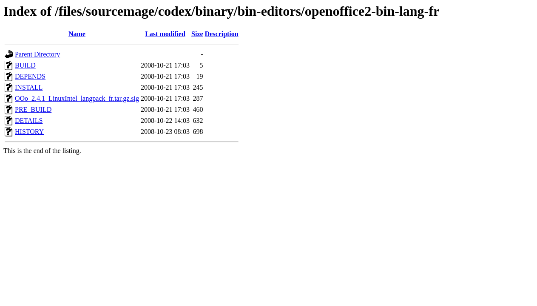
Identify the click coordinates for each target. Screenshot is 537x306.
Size (197, 33)
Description (222, 33)
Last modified (165, 33)
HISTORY (29, 131)
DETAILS (29, 120)
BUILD (25, 65)
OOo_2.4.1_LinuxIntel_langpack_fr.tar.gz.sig (77, 98)
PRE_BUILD (33, 109)
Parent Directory (37, 54)
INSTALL (29, 87)
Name (76, 33)
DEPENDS (30, 76)
